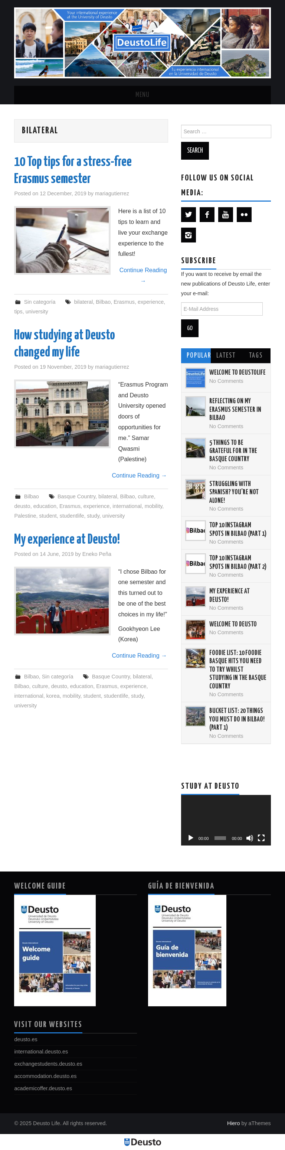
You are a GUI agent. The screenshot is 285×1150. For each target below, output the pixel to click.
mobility (154, 506)
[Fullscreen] (261, 838)
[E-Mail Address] (222, 309)
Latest (226, 355)
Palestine (25, 516)
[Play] (190, 838)
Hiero (233, 1123)
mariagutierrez (112, 193)
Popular (199, 355)
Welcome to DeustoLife (237, 372)
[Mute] (249, 838)
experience (151, 302)
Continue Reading (143, 275)
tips (18, 312)
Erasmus (124, 302)
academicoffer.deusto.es (43, 1088)
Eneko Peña (96, 554)
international (126, 506)
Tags (256, 355)
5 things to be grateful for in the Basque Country (233, 451)
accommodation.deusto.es (45, 1076)
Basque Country (76, 496)
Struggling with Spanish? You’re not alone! (234, 492)
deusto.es (25, 1039)
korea (53, 696)
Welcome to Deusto (233, 624)
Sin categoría (40, 302)
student (48, 516)
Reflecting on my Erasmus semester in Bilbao (235, 409)
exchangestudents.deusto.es (48, 1064)
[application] (226, 820)
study (93, 516)
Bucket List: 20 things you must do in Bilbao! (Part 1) (237, 719)
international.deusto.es (41, 1052)
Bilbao (103, 302)
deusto (22, 506)
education (44, 506)
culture (146, 496)
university (37, 312)
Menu (142, 95)
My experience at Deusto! (67, 540)
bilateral (83, 302)
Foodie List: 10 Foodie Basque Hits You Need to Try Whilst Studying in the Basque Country (237, 670)
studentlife (72, 516)
